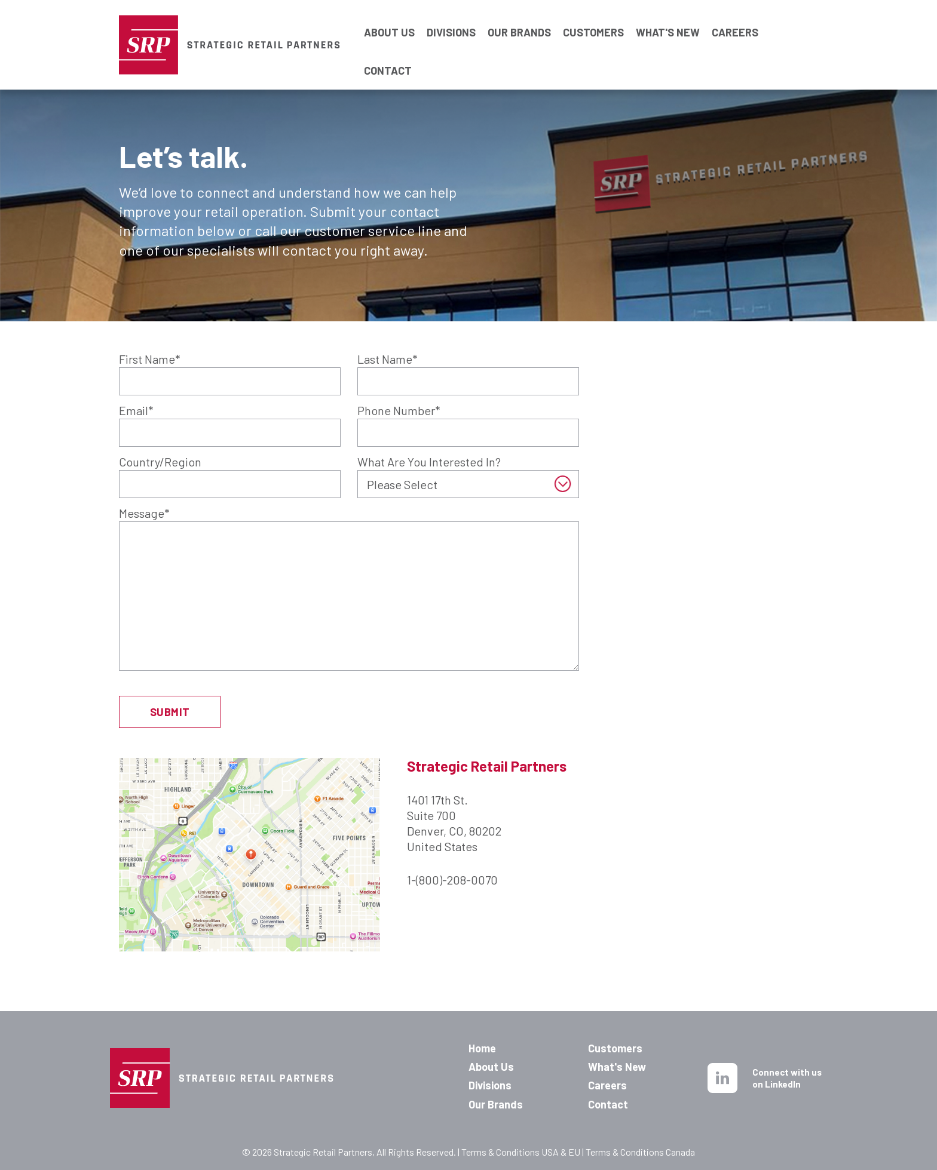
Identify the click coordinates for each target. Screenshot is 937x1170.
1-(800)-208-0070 (452, 880)
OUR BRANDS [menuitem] (519, 19)
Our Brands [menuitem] (495, 1104)
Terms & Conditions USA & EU (520, 1151)
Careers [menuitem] (607, 1085)
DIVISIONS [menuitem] (451, 19)
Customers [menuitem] (615, 1048)
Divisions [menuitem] (490, 1085)
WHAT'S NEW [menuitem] (668, 19)
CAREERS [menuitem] (735, 19)
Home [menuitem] (482, 1048)
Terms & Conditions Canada (640, 1151)
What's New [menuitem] (617, 1066)
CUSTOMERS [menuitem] (593, 19)
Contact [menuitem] (608, 1104)
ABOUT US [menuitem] (389, 19)
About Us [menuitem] (491, 1066)
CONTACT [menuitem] (388, 58)
